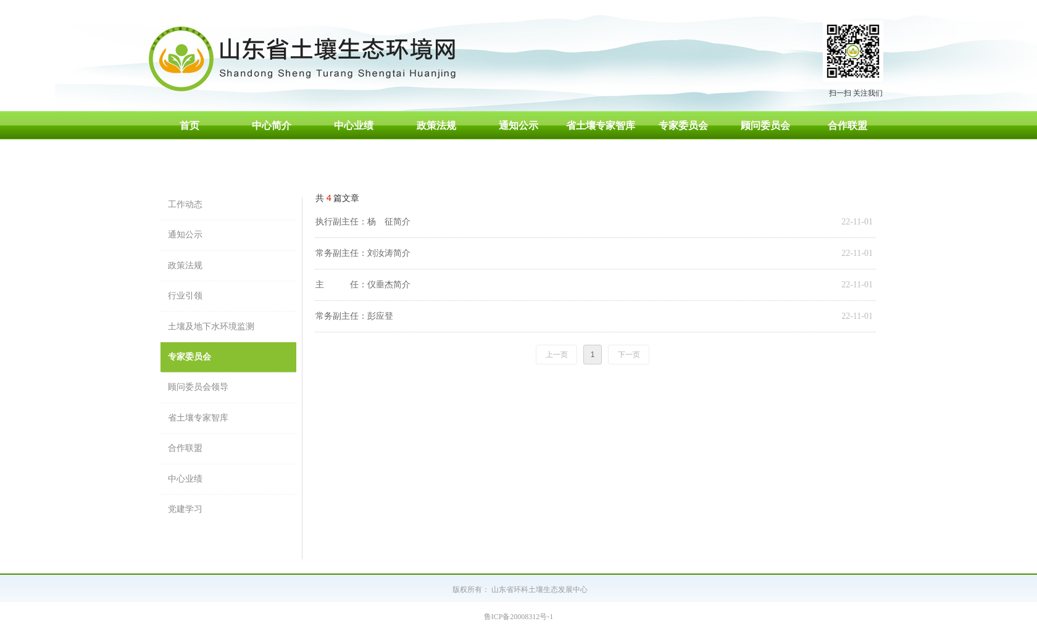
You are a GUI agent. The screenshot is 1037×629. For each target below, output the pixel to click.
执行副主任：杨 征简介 (362, 221)
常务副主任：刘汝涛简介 (362, 253)
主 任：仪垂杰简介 (362, 284)
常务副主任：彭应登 (354, 316)
